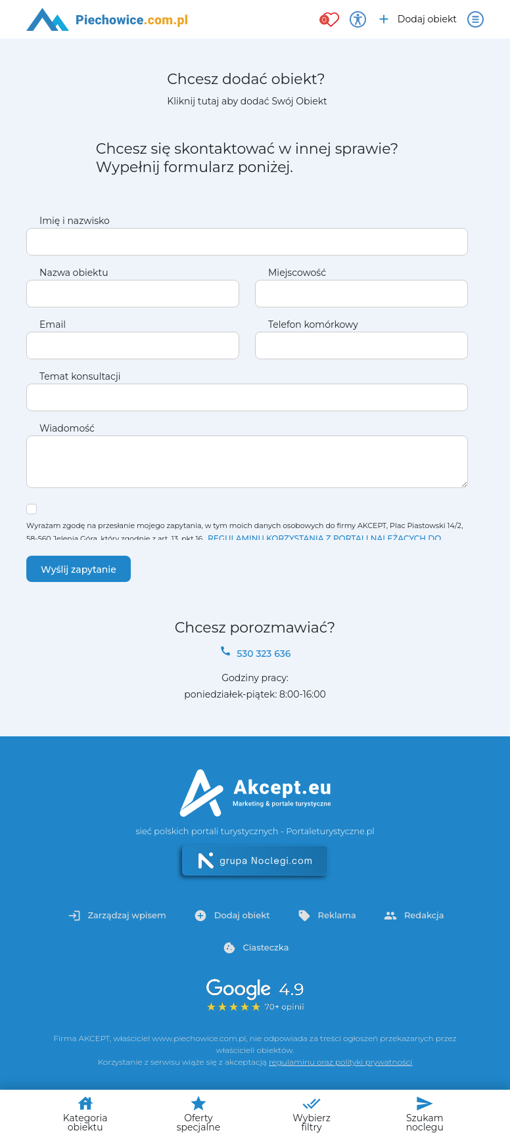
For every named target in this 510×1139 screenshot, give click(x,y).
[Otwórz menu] (475, 19)
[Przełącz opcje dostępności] (358, 19)
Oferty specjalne (198, 1113)
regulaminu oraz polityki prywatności (340, 1062)
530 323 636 (255, 652)
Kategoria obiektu (85, 1113)
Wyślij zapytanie (78, 569)
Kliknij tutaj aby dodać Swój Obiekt (247, 101)
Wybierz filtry (311, 1113)
